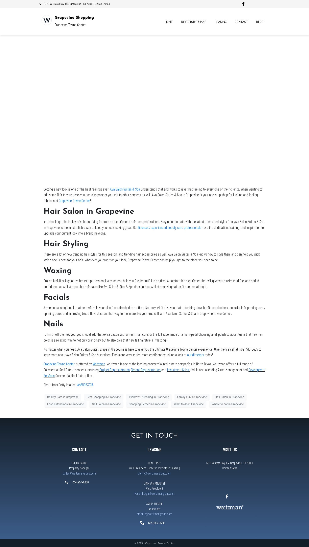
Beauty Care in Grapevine (62, 397)
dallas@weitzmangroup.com (79, 473)
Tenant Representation (146, 369)
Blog (259, 21)
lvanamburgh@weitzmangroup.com (154, 493)
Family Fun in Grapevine (192, 397)
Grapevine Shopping (74, 18)
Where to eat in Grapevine (228, 404)
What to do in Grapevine (189, 404)
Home (169, 21)
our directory (196, 354)
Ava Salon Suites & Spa (125, 189)
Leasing (220, 21)
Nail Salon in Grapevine (106, 404)
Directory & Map (193, 21)
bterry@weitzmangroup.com (154, 473)
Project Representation (114, 369)
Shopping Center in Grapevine (147, 404)
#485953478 (85, 384)
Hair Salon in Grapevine (229, 397)
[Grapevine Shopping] (47, 20)
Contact (241, 21)
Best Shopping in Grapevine (104, 397)
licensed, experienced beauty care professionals (169, 227)
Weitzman (99, 364)
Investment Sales (178, 369)
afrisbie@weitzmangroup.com (154, 514)
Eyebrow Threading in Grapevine (149, 397)
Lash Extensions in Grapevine (65, 404)
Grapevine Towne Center (74, 200)
